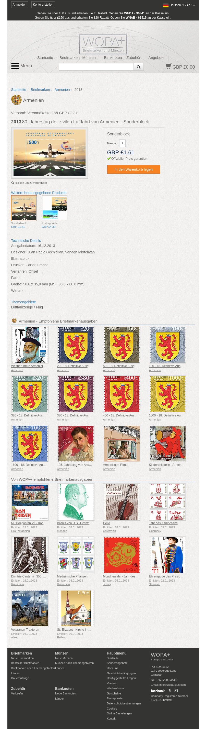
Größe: (16, 284)
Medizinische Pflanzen (72, 576)
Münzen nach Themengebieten (74, 662)
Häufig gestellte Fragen (121, 678)
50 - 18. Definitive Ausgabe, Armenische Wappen (136, 366)
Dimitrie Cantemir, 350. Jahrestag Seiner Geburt (44, 576)
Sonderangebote (117, 662)
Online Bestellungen (119, 713)
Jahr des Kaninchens (163, 523)
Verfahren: (19, 271)
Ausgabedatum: (23, 246)
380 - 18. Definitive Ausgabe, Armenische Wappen (91, 415)
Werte (16, 290)
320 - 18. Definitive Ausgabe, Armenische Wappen (45, 415)
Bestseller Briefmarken (25, 662)
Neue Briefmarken (22, 658)
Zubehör (133, 58)
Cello (106, 523)
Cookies (112, 708)
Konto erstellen (43, 4)
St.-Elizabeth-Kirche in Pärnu (76, 629)
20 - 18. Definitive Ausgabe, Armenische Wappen (90, 366)
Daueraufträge (20, 678)
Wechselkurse (116, 688)
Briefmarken (69, 58)
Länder (15, 673)
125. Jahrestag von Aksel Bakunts (80, 465)
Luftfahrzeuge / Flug (27, 307)
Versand (112, 683)
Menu (21, 66)
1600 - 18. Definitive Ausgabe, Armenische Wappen (46, 465)
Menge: (112, 143)
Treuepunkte (115, 698)
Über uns (112, 668)
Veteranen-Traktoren (25, 629)
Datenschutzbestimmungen (124, 703)
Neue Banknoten (65, 693)
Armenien (62, 90)
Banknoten (113, 58)
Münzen (89, 58)
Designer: (19, 252)
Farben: (17, 278)
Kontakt (111, 718)
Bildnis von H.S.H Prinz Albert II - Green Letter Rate (92, 523)
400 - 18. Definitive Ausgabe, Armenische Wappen (137, 415)
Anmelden (20, 4)
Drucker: (18, 265)
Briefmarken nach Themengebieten (33, 668)
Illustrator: (19, 258)
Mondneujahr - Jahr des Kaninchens (127, 576)
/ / (179, 5)
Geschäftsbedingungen (121, 673)
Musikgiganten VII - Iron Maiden (32, 523)
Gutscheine (114, 693)
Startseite (45, 58)
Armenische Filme (115, 465)
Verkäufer (17, 693)
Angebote (156, 58)
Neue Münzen (64, 658)
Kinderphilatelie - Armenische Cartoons (175, 465)
